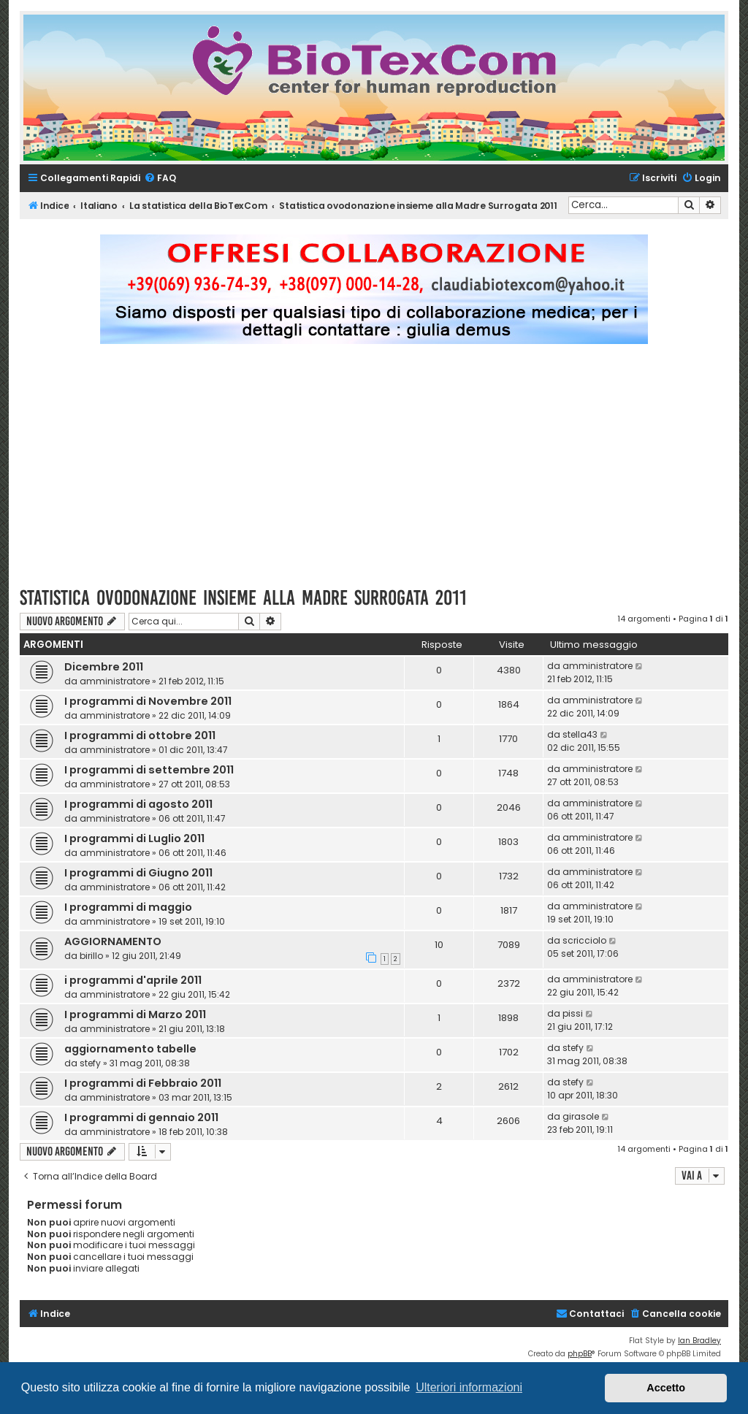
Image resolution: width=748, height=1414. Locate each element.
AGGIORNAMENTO (112, 941)
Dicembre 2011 (103, 667)
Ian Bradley (699, 1340)
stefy (90, 1063)
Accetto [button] (665, 1388)
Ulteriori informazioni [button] (469, 1387)
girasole (580, 1116)
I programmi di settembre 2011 (149, 770)
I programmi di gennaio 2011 (141, 1117)
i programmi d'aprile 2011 (133, 980)
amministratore (115, 681)
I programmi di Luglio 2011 (134, 838)
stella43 (580, 734)
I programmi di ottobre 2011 (139, 735)
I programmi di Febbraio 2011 (142, 1083)
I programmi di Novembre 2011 (148, 701)
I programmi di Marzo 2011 (135, 1014)
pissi (572, 1013)
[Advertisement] (374, 472)
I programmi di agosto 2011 (138, 804)
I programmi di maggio (128, 907)
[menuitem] (160, 178)
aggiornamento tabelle (130, 1049)
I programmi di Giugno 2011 (138, 872)
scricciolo (584, 940)
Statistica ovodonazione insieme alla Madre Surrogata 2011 (243, 597)
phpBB (580, 1353)
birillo (91, 955)
